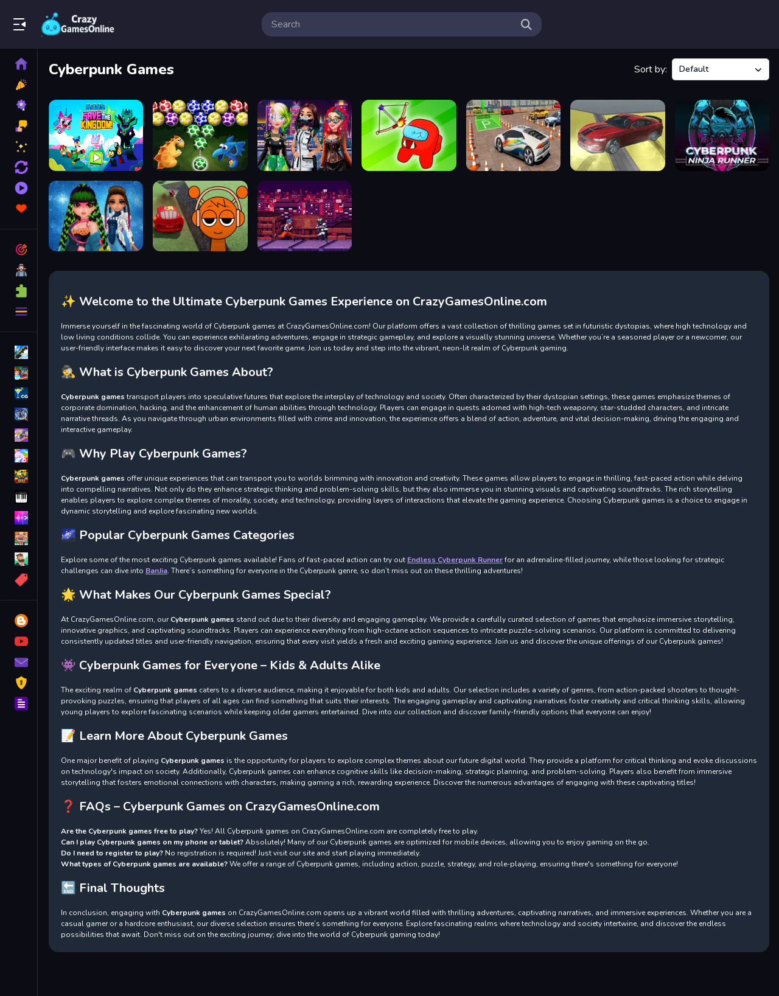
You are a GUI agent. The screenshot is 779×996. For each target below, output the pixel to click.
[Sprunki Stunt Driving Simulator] (200, 216)
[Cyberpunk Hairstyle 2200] (96, 216)
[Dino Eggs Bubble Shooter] (200, 135)
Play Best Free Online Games (77, 24)
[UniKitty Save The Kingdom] (96, 135)
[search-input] (391, 24)
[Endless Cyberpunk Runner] (304, 216)
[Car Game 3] (513, 135)
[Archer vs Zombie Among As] (409, 135)
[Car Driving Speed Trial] (617, 135)
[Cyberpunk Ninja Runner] (722, 135)
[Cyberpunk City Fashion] (304, 135)
